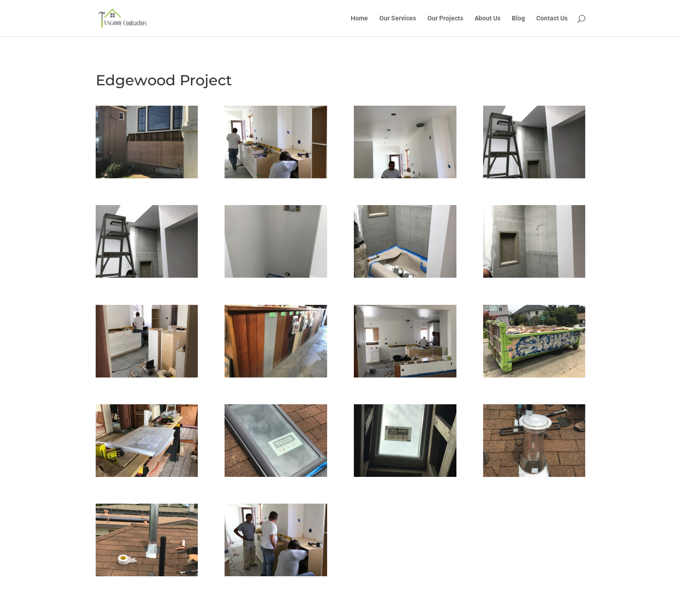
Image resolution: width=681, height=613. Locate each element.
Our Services (397, 18)
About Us (487, 18)
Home (359, 18)
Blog (518, 18)
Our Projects (445, 18)
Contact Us (552, 18)
